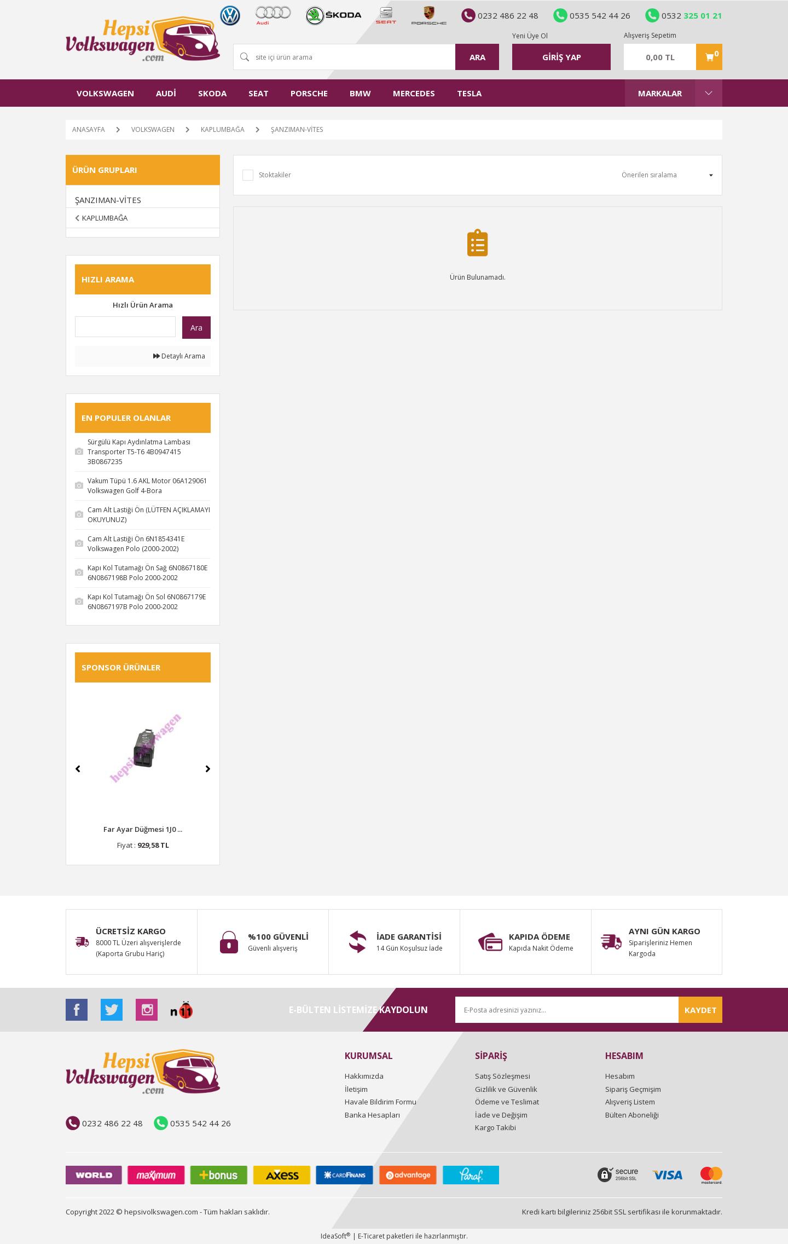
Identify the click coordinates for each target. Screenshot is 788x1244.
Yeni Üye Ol (530, 35)
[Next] (208, 768)
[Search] (366, 57)
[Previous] (77, 768)
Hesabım (620, 1076)
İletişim (356, 1089)
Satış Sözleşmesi (502, 1076)
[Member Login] (561, 57)
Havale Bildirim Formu (380, 1102)
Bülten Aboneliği (632, 1115)
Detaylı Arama (179, 356)
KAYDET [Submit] (701, 1009)
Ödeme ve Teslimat (507, 1102)
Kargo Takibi (495, 1127)
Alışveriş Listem (630, 1102)
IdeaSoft (335, 1236)
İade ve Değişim (501, 1115)
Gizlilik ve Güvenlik (506, 1089)
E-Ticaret (371, 1236)
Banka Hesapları (372, 1115)
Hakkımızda (364, 1076)
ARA (477, 56)
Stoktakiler (275, 175)
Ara (196, 327)
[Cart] (673, 57)
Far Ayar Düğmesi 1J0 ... (142, 829)
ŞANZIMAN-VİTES (297, 129)
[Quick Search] (125, 326)
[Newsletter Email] (588, 1010)
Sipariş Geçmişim (633, 1089)
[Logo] (143, 38)
